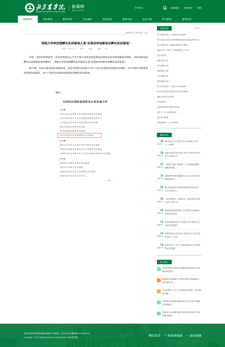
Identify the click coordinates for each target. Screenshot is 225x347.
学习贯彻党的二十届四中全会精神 (171, 35)
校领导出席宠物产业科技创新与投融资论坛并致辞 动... (180, 280)
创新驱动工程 (162, 71)
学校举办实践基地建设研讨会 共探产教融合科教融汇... (181, 303)
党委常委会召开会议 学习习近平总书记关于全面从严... (182, 154)
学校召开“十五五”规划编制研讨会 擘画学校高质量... (182, 246)
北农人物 (147, 19)
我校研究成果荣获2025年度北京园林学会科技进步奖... (182, 212)
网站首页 (154, 335)
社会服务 (87, 19)
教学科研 (67, 19)
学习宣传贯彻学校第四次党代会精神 (172, 91)
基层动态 (187, 19)
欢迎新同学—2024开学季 (167, 122)
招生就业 (107, 19)
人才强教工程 (162, 76)
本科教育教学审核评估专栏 (168, 107)
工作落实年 (162, 102)
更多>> (198, 28)
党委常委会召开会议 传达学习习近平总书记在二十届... (182, 235)
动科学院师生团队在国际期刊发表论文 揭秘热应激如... (181, 269)
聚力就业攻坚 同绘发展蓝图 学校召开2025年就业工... (182, 189)
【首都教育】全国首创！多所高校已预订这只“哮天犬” (182, 200)
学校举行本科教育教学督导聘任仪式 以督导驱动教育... (181, 314)
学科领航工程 (162, 66)
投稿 (199, 8)
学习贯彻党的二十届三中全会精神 (171, 86)
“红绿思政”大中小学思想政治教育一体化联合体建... (181, 292)
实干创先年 (162, 55)
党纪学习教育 (162, 117)
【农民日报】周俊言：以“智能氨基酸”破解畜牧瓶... (182, 166)
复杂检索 (175, 8)
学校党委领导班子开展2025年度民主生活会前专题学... (182, 223)
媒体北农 (127, 19)
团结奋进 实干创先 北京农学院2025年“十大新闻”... (182, 143)
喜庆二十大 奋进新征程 (167, 112)
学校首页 (188, 8)
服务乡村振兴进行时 (165, 97)
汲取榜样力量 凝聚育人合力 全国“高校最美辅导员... (182, 177)
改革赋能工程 (162, 81)
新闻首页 (28, 19)
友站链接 (195, 335)
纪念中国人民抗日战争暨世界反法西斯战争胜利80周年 (179, 40)
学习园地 (167, 19)
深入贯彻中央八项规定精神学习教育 (172, 45)
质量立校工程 (162, 60)
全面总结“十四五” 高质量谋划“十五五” (173, 50)
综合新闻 (47, 19)
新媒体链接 (175, 335)
